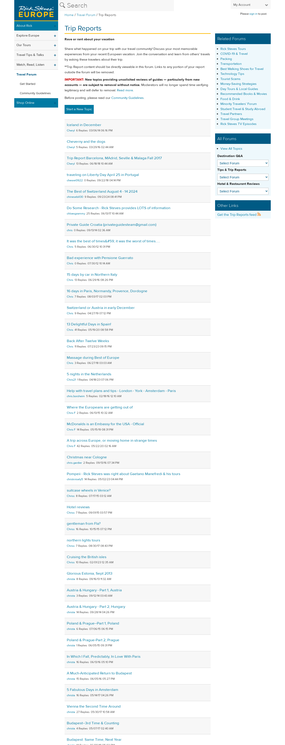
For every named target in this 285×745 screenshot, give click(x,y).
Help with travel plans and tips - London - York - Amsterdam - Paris (121, 390)
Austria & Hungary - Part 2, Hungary (96, 606)
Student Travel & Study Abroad (242, 109)
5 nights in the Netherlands (89, 374)
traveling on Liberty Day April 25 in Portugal (103, 174)
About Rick (24, 26)
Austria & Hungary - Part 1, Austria (94, 590)
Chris (70, 247)
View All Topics (231, 149)
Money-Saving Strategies (238, 84)
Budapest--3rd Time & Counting (93, 723)
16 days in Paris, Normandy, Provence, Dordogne (107, 291)
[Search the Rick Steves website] (116, 5)
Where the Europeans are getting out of (100, 407)
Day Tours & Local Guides (239, 89)
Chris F (71, 413)
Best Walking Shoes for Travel (241, 69)
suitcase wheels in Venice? (89, 490)
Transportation (231, 64)
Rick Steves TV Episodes (238, 124)
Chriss (71, 496)
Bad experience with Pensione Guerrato (100, 257)
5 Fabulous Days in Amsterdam (92, 689)
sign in (253, 14)
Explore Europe (27, 35)
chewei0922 (75, 180)
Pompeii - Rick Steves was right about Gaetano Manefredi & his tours (123, 473)
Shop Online (25, 103)
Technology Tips (232, 74)
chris (70, 230)
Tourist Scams (230, 79)
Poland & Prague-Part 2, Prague (93, 640)
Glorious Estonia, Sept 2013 (89, 573)
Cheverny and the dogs (86, 141)
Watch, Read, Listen (30, 65)
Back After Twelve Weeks (88, 341)
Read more (125, 90)
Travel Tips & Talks (30, 55)
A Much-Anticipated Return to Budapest (99, 673)
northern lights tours (83, 540)
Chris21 (71, 380)
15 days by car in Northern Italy (92, 274)
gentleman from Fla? (84, 523)
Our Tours (23, 45)
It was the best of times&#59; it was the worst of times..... (113, 241)
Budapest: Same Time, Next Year (94, 739)
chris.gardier (74, 463)
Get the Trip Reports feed (239, 214)
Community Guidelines (35, 93)
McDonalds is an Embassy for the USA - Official (105, 424)
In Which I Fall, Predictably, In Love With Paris (103, 656)
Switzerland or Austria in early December (101, 307)
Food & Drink (230, 99)
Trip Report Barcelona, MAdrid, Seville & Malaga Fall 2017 (114, 158)
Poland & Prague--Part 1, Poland (93, 623)
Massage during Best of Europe (93, 357)
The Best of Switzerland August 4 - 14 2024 (102, 191)
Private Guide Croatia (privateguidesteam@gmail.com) (111, 224)
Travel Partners (231, 114)
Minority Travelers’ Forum (238, 104)
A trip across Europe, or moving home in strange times (112, 440)
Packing (226, 59)
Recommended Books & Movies (243, 94)
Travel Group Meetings (236, 119)
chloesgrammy (76, 213)
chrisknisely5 (75, 479)
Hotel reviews (78, 507)
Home (69, 15)
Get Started (27, 84)
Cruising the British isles (86, 557)
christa (71, 579)
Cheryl (71, 130)
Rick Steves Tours (233, 49)
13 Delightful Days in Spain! (89, 324)
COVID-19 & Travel (234, 54)
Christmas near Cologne (87, 457)
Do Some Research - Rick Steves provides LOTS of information (118, 208)
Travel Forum (86, 15)
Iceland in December (84, 124)
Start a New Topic (79, 109)
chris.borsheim (76, 396)
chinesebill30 (75, 197)
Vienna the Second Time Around (94, 706)
